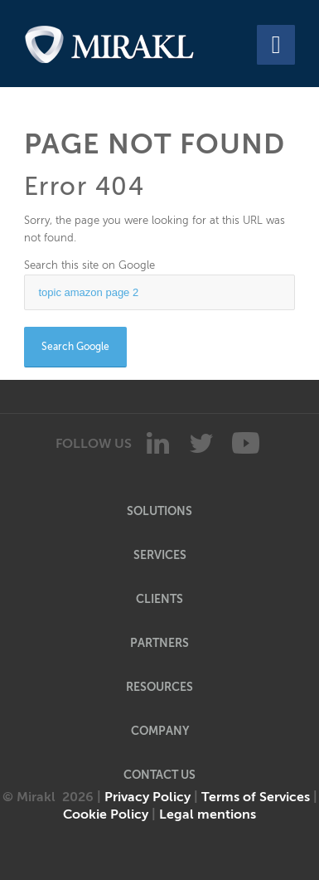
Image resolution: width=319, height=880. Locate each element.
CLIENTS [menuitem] (159, 598)
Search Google (75, 346)
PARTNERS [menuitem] (159, 642)
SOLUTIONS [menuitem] (159, 511)
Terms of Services (255, 797)
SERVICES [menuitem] (159, 555)
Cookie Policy (105, 814)
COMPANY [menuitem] (160, 730)
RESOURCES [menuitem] (159, 686)
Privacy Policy (147, 797)
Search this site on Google (89, 265)
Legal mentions (207, 814)
